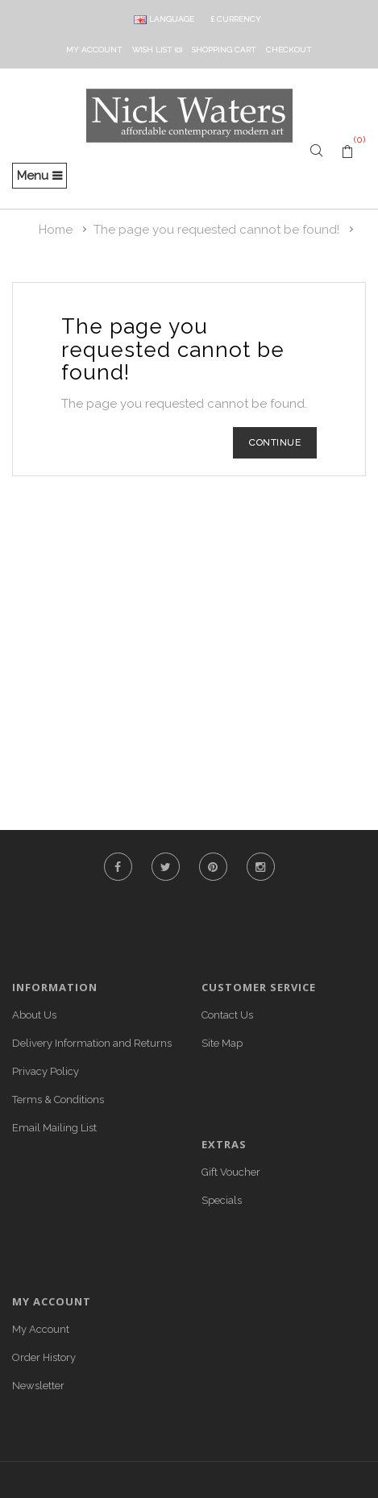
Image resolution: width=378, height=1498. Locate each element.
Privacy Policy (45, 1071)
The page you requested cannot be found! (216, 229)
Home (56, 229)
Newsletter (38, 1386)
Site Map (222, 1043)
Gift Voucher (230, 1172)
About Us (34, 1015)
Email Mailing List (54, 1128)
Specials (221, 1200)
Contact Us (227, 1015)
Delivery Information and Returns (92, 1043)
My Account (40, 1329)
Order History (44, 1357)
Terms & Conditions (58, 1099)
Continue (275, 442)
